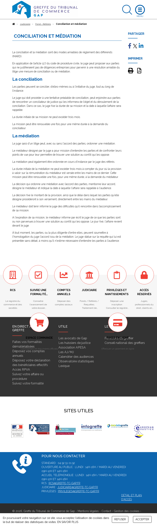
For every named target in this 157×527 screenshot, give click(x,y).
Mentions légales (88, 511)
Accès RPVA (21, 369)
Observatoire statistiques (76, 361)
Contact (106, 511)
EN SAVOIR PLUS (67, 522)
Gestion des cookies (126, 511)
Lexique (64, 366)
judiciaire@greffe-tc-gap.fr (77, 487)
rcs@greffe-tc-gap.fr (64, 483)
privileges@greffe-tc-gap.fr (78, 491)
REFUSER (120, 519)
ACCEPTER (142, 519)
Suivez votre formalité (28, 383)
